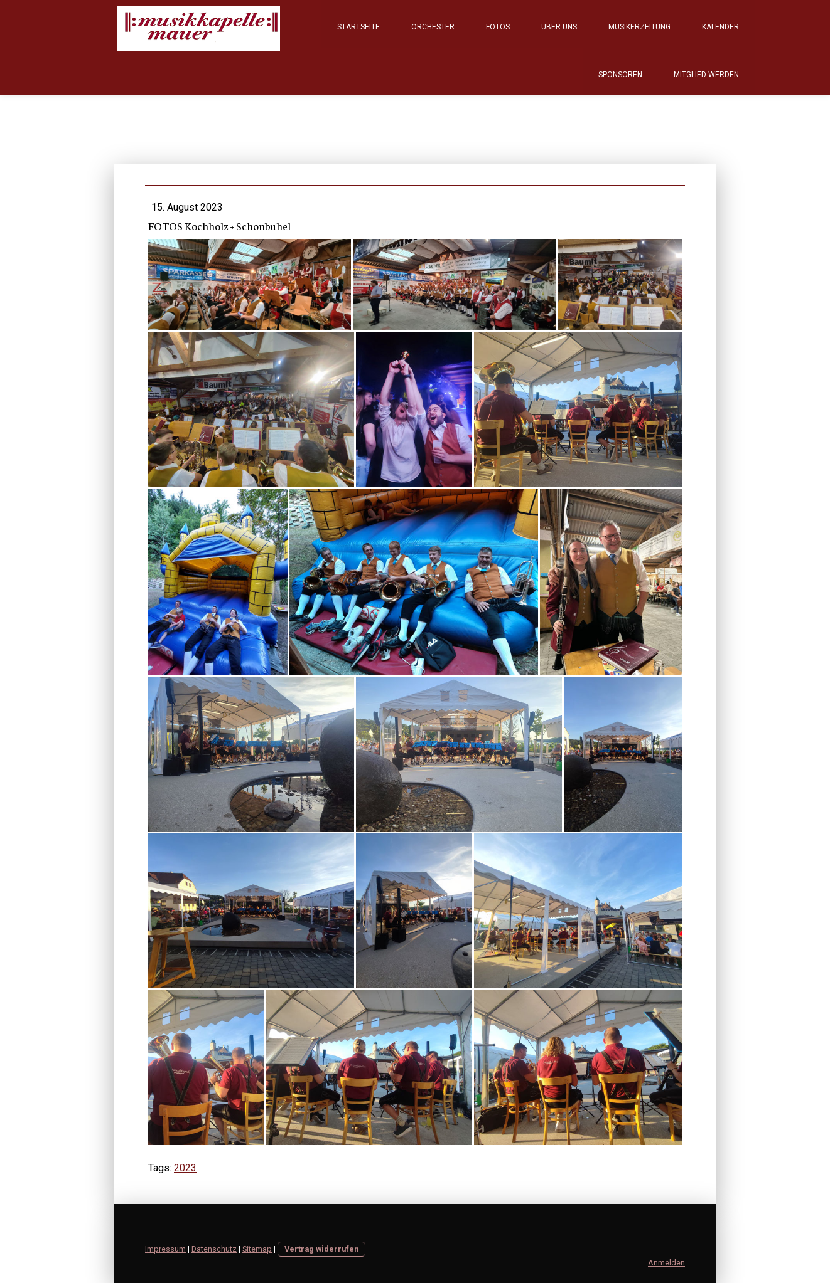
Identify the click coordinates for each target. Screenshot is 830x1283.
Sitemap (257, 1249)
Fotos (498, 27)
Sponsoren (620, 74)
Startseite (358, 27)
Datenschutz (214, 1249)
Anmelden (666, 1262)
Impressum (165, 1249)
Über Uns (559, 27)
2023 (185, 1168)
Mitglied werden (706, 74)
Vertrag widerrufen (321, 1249)
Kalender (720, 27)
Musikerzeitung (639, 27)
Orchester (433, 27)
